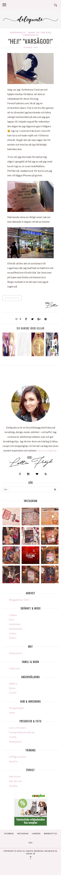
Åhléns (12, 637)
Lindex (12, 633)
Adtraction (15, 776)
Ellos (11, 619)
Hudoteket (14, 624)
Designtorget (16, 708)
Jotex (12, 712)
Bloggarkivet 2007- (20, 599)
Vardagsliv (30, 35)
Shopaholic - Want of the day (30, 32)
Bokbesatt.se (50, 833)
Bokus (12, 688)
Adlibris (13, 683)
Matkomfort (15, 653)
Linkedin (36, 833)
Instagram (22, 833)
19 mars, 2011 (31, 47)
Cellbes (13, 615)
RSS (31, 843)
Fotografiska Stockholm (22, 732)
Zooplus (13, 785)
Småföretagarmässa (12, 298)
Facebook (9, 833)
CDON (12, 692)
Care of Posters (17, 727)
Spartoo (13, 761)
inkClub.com (15, 781)
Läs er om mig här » (47, 450)
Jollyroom (14, 668)
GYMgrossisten (17, 756)
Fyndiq (12, 736)
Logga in (30, 853)
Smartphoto (15, 741)
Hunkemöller (16, 628)
